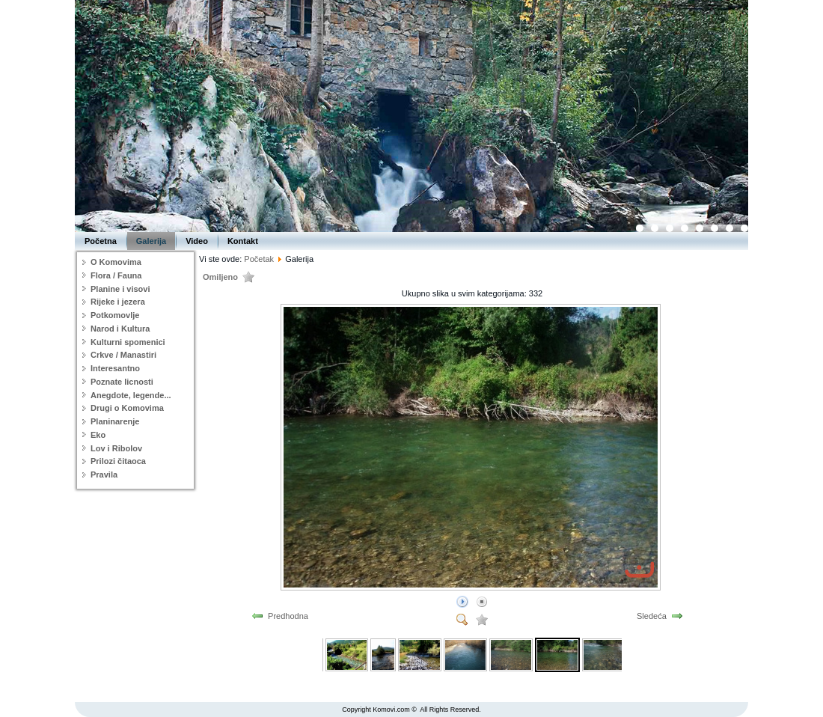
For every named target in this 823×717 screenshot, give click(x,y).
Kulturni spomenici (128, 342)
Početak (259, 258)
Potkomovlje (115, 315)
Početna (101, 241)
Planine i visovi (120, 288)
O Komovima (116, 261)
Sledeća (652, 615)
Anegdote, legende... (131, 395)
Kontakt (242, 241)
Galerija (151, 241)
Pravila (104, 474)
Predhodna (288, 615)
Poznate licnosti (122, 381)
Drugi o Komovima (127, 407)
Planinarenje (115, 421)
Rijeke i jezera (118, 301)
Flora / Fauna (116, 275)
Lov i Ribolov (116, 448)
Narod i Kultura (120, 328)
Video (197, 241)
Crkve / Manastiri (123, 354)
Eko (98, 434)
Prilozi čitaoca (118, 461)
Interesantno (115, 368)
